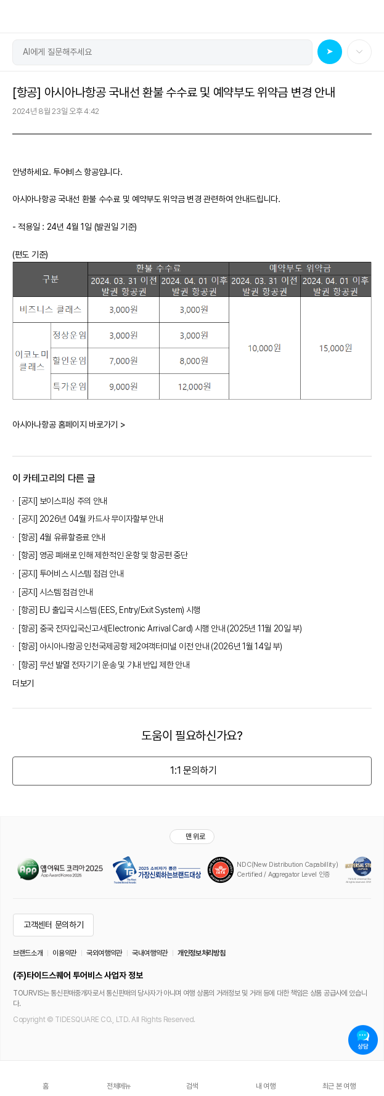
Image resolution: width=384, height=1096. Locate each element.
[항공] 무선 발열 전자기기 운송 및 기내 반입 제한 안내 (103, 665)
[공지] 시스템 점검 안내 (55, 592)
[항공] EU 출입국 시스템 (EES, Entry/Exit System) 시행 (109, 610)
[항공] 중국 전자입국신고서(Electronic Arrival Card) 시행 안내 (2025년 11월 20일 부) (160, 628)
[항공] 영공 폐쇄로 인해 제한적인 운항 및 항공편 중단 (103, 555)
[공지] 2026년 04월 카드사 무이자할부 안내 (90, 519)
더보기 (23, 683)
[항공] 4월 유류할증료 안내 (61, 537)
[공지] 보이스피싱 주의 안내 (62, 501)
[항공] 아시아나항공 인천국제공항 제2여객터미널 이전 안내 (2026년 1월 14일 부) (150, 646)
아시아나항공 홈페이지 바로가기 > (69, 424)
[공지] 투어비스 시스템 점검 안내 (70, 573)
